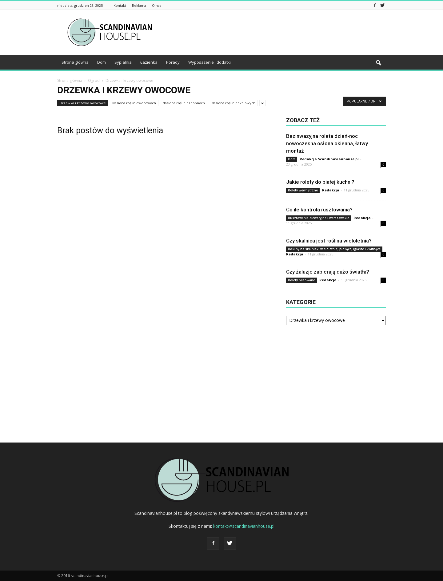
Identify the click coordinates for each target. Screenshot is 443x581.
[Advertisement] (274, 32)
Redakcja (330, 190)
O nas (156, 5)
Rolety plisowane (301, 280)
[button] (378, 63)
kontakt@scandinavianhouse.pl (243, 526)
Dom (101, 62)
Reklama (139, 5)
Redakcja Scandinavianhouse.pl (329, 159)
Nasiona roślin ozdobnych (183, 103)
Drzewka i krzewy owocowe (83, 103)
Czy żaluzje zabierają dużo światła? (327, 272)
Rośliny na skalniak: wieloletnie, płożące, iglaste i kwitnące (334, 249)
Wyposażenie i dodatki (209, 62)
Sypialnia (123, 62)
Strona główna (75, 62)
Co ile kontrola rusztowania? (319, 209)
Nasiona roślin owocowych (134, 103)
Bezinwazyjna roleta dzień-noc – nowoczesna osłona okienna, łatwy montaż (327, 143)
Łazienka (149, 62)
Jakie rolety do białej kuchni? (320, 182)
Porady (173, 62)
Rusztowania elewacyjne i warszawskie (318, 218)
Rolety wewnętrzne (303, 190)
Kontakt (120, 5)
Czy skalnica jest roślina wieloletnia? (329, 241)
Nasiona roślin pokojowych (233, 103)
